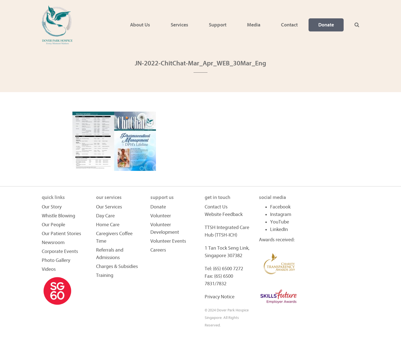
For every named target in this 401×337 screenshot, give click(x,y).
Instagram (280, 214)
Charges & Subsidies (117, 266)
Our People (53, 225)
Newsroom (53, 242)
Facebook (280, 207)
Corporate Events (60, 251)
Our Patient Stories (61, 234)
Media (253, 25)
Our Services (109, 207)
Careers (158, 250)
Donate (326, 25)
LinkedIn (279, 229)
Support (217, 25)
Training (104, 275)
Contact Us (216, 207)
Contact (289, 25)
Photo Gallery (56, 260)
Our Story (52, 207)
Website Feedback (224, 214)
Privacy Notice (219, 297)
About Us (140, 25)
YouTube (279, 222)
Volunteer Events (168, 241)
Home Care (107, 225)
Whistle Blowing (58, 216)
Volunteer (160, 216)
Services (179, 25)
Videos (49, 269)
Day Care (105, 216)
